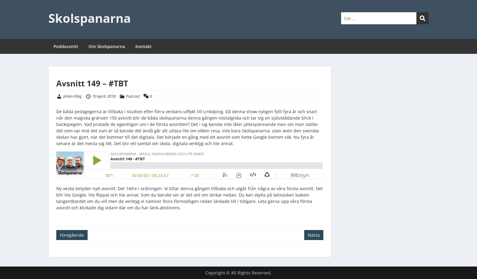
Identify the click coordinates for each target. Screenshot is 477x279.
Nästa (314, 235)
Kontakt (143, 46)
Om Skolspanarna (107, 46)
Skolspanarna (89, 18)
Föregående (72, 235)
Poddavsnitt (66, 46)
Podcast (133, 96)
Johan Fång (72, 96)
